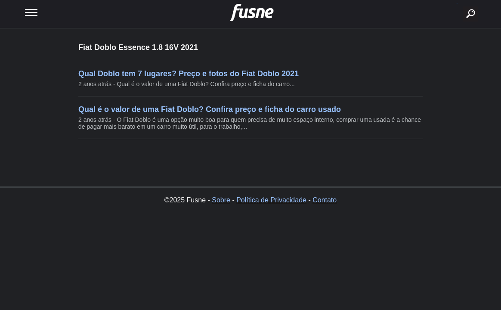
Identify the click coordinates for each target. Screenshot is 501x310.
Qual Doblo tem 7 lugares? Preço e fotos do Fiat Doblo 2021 (188, 73)
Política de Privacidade (271, 200)
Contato (324, 200)
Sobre (221, 200)
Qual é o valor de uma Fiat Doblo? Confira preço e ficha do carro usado (209, 109)
